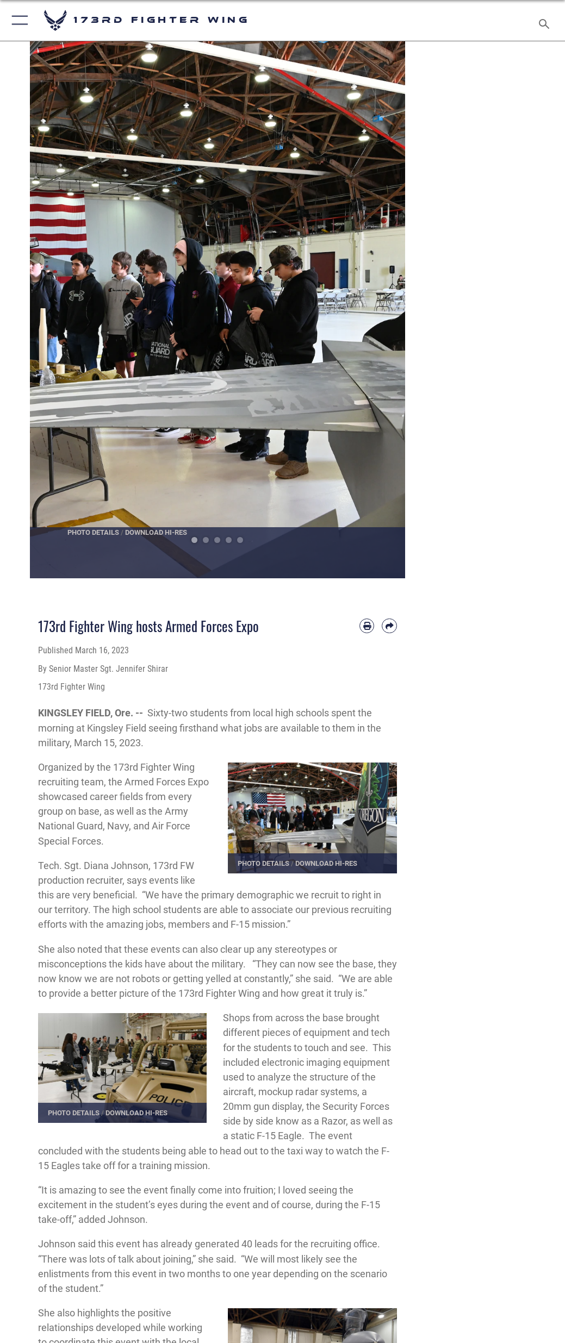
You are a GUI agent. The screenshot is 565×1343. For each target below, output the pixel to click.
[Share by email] (389, 626)
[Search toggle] (546, 20)
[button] (17, 20)
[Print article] (366, 626)
